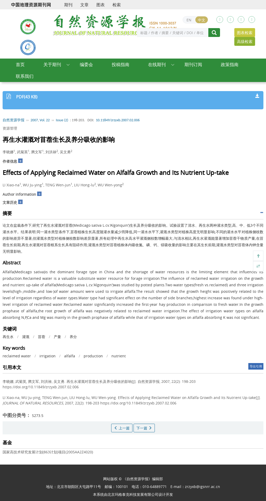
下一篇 (144, 428)
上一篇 (122, 428)
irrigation (47, 355)
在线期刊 (157, 64)
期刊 (68, 5)
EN (189, 19)
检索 (116, 5)
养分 (73, 336)
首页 (20, 64)
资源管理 (10, 128)
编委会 (86, 64)
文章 (84, 5)
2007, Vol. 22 (40, 120)
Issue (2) (62, 120)
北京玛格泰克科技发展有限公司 (133, 494)
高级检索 (244, 41)
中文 (201, 19)
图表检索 (244, 32)
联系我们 (25, 76)
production (93, 355)
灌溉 (25, 336)
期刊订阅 (193, 64)
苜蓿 (41, 336)
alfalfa (69, 355)
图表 (100, 5)
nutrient (118, 355)
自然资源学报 (13, 120)
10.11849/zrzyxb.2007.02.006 (118, 120)
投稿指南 (120, 64)
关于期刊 (52, 64)
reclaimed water (17, 355)
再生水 (8, 336)
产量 (57, 336)
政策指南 (229, 64)
